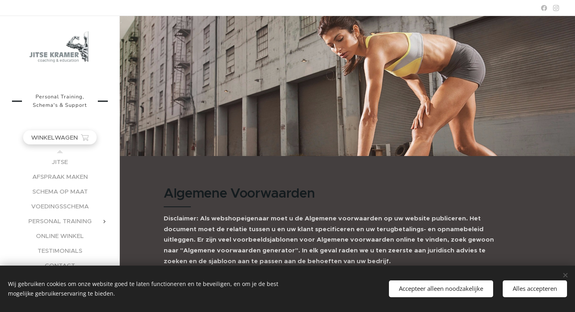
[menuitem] (59, 161)
